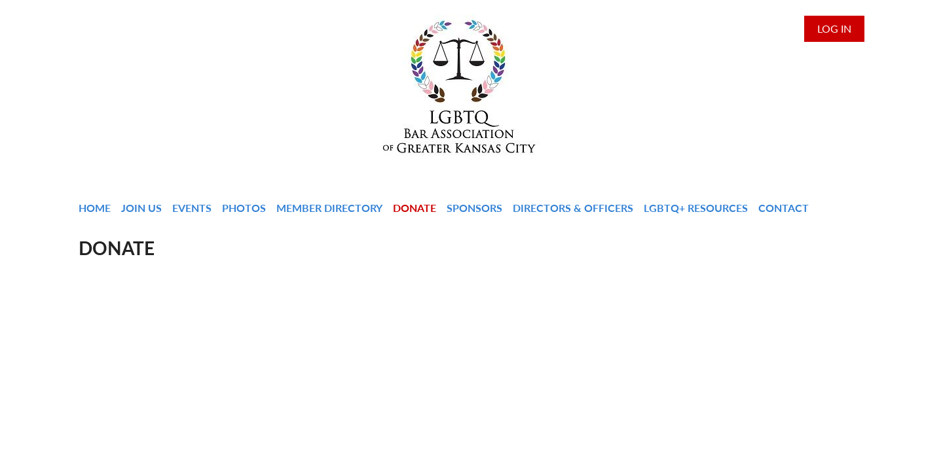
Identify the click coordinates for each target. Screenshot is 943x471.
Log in (834, 28)
